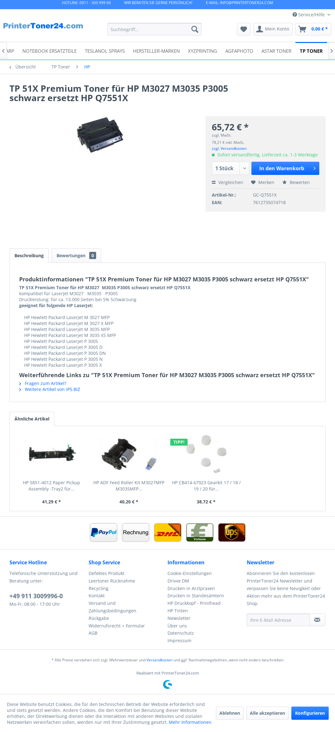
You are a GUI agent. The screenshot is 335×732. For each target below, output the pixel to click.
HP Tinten (178, 611)
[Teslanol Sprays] (105, 50)
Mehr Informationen (190, 722)
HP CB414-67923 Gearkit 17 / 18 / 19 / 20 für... (206, 486)
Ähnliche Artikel (31, 419)
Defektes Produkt (106, 573)
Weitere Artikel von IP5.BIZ (49, 389)
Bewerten (296, 182)
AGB (93, 633)
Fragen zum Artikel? (42, 383)
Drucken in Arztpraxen (191, 588)
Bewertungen (76, 255)
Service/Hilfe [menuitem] (309, 15)
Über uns (177, 626)
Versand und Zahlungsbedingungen (112, 607)
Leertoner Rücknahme (112, 581)
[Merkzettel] (243, 29)
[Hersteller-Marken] (156, 50)
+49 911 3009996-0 (36, 596)
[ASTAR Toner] (276, 50)
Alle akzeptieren (267, 713)
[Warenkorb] (313, 29)
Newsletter (179, 618)
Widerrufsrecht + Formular (117, 626)
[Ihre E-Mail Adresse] (278, 620)
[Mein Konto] (273, 29)
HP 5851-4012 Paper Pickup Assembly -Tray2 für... (51, 486)
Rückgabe (99, 618)
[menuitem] (154, 29)
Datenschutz (181, 633)
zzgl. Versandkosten (229, 148)
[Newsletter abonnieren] (317, 620)
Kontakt (97, 596)
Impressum (179, 640)
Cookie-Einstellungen (190, 573)
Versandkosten (159, 660)
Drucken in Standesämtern (196, 596)
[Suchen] (194, 29)
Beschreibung (29, 255)
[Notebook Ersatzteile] (49, 50)
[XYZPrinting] (202, 50)
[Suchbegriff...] (154, 29)
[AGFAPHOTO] (239, 50)
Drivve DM (178, 581)
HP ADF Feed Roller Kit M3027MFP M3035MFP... (128, 486)
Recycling (98, 588)
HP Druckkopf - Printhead (194, 603)
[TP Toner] (311, 50)
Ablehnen (229, 713)
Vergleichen (227, 182)
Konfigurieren (310, 713)
